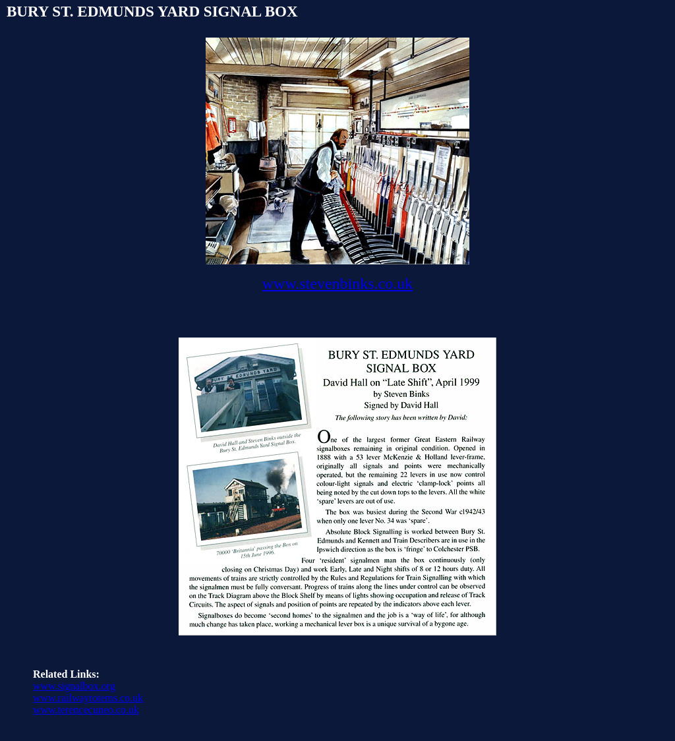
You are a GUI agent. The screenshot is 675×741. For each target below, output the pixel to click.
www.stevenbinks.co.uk (337, 283)
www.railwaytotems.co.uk (88, 697)
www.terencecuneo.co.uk (86, 709)
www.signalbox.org (74, 686)
